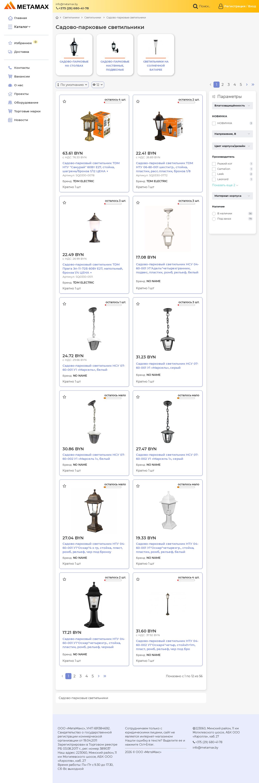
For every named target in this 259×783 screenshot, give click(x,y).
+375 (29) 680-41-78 (72, 8)
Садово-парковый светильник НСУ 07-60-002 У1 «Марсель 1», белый (94, 457)
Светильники (71, 17)
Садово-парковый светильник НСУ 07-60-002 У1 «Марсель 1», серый (167, 457)
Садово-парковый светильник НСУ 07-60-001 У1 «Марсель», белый (94, 368)
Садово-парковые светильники (126, 17)
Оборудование (26, 102)
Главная (17, 18)
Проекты (21, 94)
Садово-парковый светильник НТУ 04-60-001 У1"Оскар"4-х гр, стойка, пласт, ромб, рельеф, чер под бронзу (94, 548)
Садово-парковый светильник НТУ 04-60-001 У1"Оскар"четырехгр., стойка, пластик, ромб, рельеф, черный (94, 643)
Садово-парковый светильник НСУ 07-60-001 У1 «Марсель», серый (167, 366)
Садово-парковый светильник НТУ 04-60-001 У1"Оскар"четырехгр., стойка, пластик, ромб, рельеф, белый (167, 548)
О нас (15, 85)
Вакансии (19, 76)
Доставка (18, 52)
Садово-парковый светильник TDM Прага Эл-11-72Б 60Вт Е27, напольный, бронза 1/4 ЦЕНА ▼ (93, 268)
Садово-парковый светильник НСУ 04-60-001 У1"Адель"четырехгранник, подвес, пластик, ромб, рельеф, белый (167, 268)
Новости (18, 120)
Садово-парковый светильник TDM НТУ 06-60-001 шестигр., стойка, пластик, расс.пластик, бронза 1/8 (164, 167)
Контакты (19, 68)
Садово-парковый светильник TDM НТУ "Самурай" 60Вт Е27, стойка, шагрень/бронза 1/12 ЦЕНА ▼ (91, 167)
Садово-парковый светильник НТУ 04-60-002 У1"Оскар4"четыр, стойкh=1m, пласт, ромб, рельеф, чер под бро (167, 645)
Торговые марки (24, 111)
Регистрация (234, 6)
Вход (252, 6)
